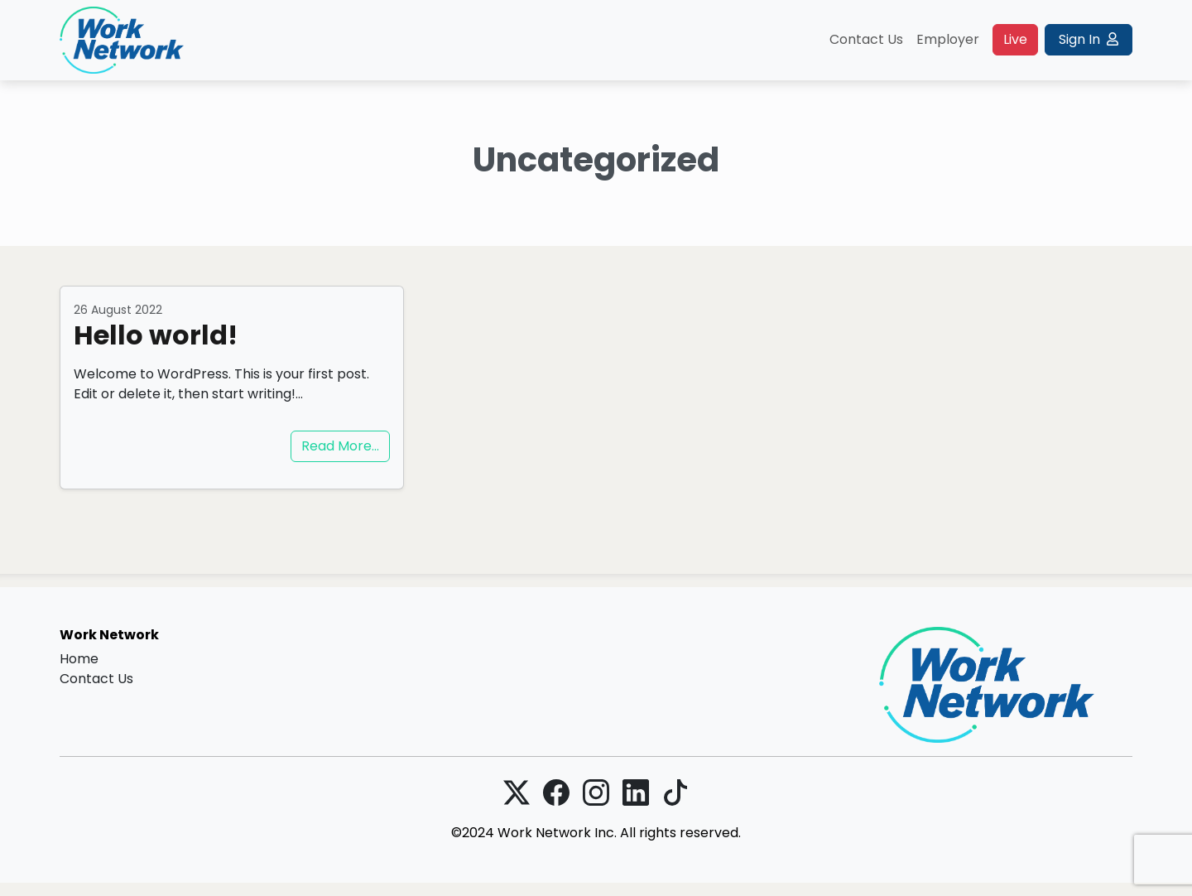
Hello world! (156, 335)
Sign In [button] (1088, 39)
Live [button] (1015, 39)
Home (79, 658)
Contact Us (866, 39)
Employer (947, 39)
